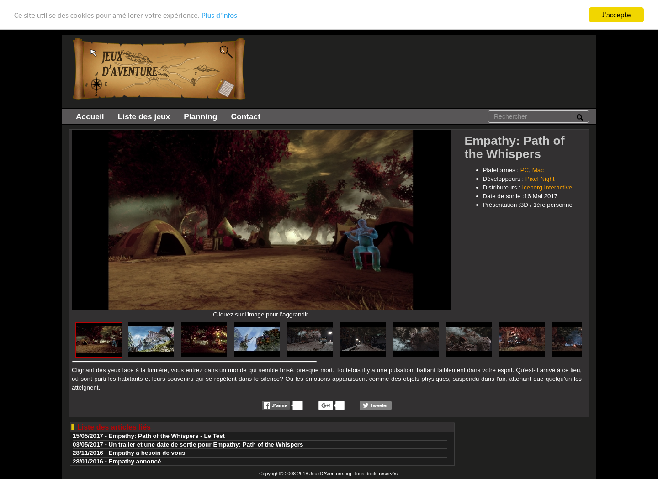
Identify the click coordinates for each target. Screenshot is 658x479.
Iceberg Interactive (547, 187)
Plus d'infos (219, 15)
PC (524, 170)
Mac (538, 170)
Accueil (90, 116)
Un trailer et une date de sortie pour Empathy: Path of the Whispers (206, 444)
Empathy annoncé (135, 461)
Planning (200, 116)
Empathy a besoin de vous (147, 452)
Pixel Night (540, 178)
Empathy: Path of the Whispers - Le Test (167, 435)
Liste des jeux (144, 116)
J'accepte (616, 15)
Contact (245, 116)
